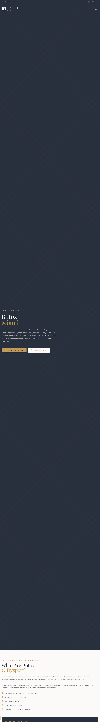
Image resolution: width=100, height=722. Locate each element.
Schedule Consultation (14, 350)
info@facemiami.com (9, 2)
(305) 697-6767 (39, 350)
